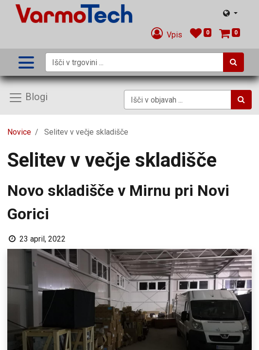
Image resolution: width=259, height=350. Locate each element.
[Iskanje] (233, 62)
